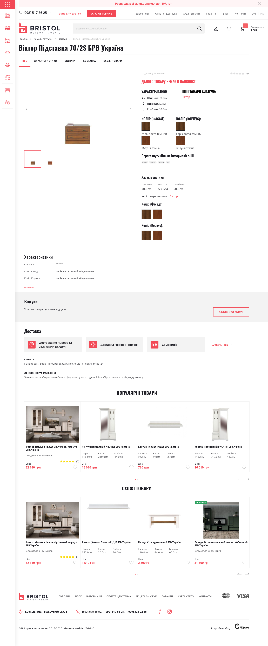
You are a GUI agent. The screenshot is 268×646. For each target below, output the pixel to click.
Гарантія (211, 13)
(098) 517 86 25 (35, 12)
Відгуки (70, 60)
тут (170, 3)
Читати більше (34, 291)
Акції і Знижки (191, 13)
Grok (196, 163)
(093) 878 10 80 (91, 622)
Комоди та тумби (43, 38)
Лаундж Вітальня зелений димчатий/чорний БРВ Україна (221, 551)
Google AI (182, 163)
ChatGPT (149, 163)
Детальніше (220, 349)
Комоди (62, 38)
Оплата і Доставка (166, 13)
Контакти (240, 13)
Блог (225, 13)
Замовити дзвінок (70, 13)
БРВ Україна (63, 267)
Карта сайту (186, 606)
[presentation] (239, 486)
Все (24, 60)
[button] (31, 108)
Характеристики (45, 60)
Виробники (142, 13)
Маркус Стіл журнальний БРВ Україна (159, 550)
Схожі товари (112, 60)
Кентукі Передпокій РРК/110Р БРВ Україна (219, 451)
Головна (23, 38)
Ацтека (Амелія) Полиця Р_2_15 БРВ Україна (106, 550)
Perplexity (165, 163)
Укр (254, 13)
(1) (77, 466)
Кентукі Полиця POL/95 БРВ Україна (158, 451)
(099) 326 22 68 (137, 622)
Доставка (89, 60)
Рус (262, 13)
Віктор (186, 97)
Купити (72, 472)
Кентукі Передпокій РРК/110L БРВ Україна (106, 451)
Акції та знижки (146, 606)
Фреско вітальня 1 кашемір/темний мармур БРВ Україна (51, 453)
